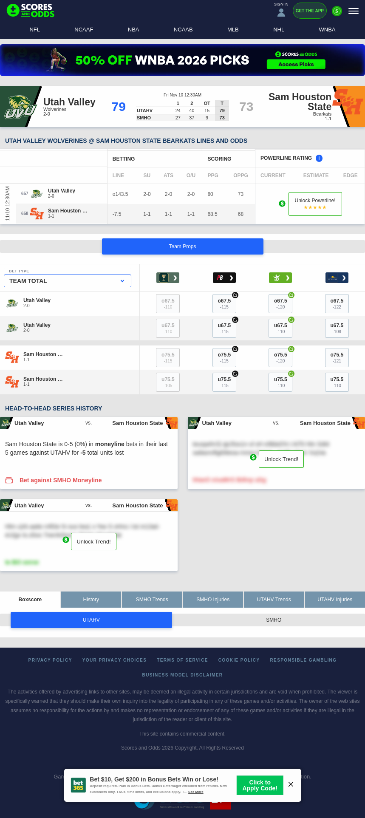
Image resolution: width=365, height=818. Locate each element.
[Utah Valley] (61, 190)
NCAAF (83, 29)
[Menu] (353, 11)
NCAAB (183, 29)
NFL (34, 29)
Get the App (310, 10)
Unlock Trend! (281, 459)
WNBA (327, 29)
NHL (278, 29)
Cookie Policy (239, 660)
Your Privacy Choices (114, 660)
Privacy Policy (50, 660)
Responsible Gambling (303, 660)
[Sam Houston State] (68, 210)
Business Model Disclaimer (182, 675)
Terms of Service (182, 660)
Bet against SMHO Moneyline (61, 480)
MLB (233, 29)
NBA (133, 29)
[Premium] (337, 14)
